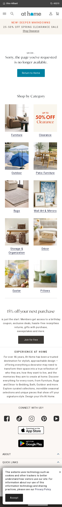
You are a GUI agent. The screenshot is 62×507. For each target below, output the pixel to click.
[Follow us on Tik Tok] (18, 418)
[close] (60, 473)
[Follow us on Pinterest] (43, 418)
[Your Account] (51, 14)
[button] (31, 13)
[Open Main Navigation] (4, 13)
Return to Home (31, 73)
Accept (14, 497)
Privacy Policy (43, 489)
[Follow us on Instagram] (31, 418)
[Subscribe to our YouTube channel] (56, 418)
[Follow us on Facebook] (6, 418)
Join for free (31, 339)
